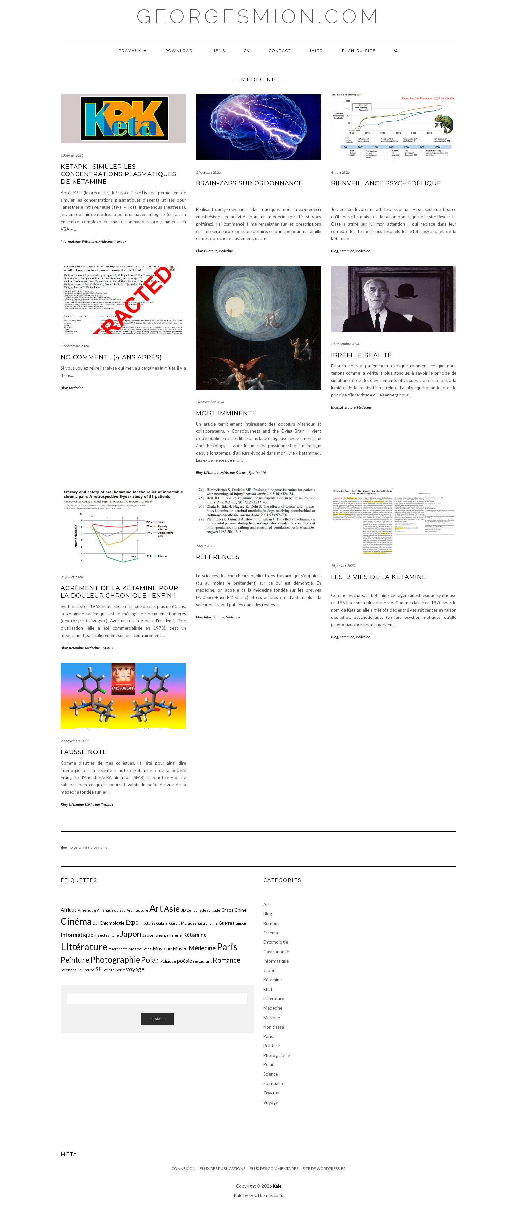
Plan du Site (359, 50)
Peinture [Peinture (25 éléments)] (75, 959)
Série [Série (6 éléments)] (120, 969)
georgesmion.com (259, 16)
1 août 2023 (205, 546)
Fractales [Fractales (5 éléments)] (147, 923)
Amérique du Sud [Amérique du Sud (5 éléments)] (111, 910)
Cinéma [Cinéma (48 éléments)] (76, 921)
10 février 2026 (72, 155)
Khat (267, 989)
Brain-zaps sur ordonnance (249, 183)
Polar (268, 1064)
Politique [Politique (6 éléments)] (168, 961)
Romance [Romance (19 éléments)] (226, 960)
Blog (199, 251)
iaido (316, 50)
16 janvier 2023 (343, 565)
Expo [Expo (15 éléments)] (132, 922)
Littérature (347, 407)
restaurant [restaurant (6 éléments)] (202, 961)
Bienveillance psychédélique (386, 183)
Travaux (132, 50)
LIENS (218, 50)
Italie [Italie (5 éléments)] (114, 935)
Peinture (271, 1045)
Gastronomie (276, 951)
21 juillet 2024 (72, 577)
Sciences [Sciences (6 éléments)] (68, 969)
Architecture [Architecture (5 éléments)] (137, 910)
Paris (268, 1036)
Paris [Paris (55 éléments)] (227, 946)
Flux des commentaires (274, 1168)
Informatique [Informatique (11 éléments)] (77, 935)
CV (247, 50)
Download (179, 50)
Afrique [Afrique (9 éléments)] (69, 910)
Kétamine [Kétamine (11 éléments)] (195, 935)
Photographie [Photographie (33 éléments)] (115, 959)
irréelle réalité (361, 355)
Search (157, 1019)
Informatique (71, 241)
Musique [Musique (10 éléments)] (162, 948)
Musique (271, 1017)
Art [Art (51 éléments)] (156, 908)
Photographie (276, 1055)
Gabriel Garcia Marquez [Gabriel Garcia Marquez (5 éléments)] (176, 923)
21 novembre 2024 (345, 344)
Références (218, 557)
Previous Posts (88, 848)
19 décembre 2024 (75, 346)
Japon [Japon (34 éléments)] (130, 933)
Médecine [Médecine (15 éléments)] (202, 948)
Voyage (270, 1102)
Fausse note (84, 752)
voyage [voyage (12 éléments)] (135, 969)
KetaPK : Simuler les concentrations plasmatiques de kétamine (118, 174)
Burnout (210, 251)
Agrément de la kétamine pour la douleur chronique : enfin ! (119, 592)
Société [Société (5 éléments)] (109, 970)
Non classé (273, 1027)
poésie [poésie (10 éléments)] (184, 961)
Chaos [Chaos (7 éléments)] (227, 910)
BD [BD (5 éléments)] (183, 910)
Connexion (183, 1168)
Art (266, 904)
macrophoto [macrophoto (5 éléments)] (117, 949)
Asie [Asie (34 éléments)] (172, 908)
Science (241, 472)
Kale (277, 1186)
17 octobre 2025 (208, 172)
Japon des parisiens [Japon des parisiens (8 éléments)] (162, 935)
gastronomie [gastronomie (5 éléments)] (207, 923)
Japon (269, 970)
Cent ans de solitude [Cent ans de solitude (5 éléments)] (203, 910)
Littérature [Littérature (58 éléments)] (84, 946)
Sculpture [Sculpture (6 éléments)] (85, 969)
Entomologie (275, 942)
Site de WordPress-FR (324, 1168)
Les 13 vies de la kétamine (378, 577)
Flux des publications (222, 1168)
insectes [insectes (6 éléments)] (101, 935)
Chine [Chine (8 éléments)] (240, 910)
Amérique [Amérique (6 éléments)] (87, 910)
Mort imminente (226, 413)
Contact (280, 50)
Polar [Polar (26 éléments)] (150, 959)
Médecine (105, 241)
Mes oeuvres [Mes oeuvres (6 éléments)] (140, 948)
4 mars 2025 (340, 172)
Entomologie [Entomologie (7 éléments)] (112, 923)
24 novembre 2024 (210, 402)
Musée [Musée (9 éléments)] (180, 948)
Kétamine (89, 241)
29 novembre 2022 (75, 741)
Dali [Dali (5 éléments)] (96, 923)
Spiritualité (257, 472)
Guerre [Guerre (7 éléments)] (225, 923)
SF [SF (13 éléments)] (98, 969)
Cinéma (270, 932)
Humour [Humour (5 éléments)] (240, 923)
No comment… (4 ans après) (111, 357)
